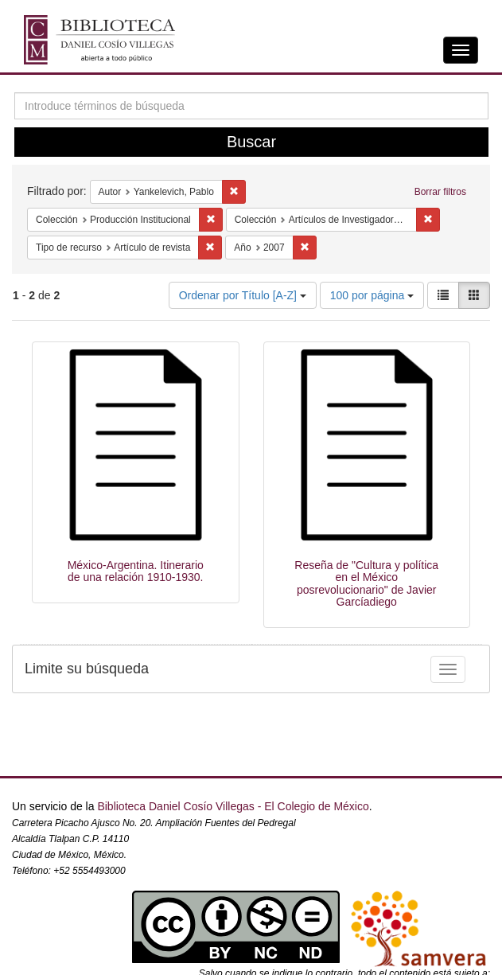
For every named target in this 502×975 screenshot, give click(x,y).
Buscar (251, 141)
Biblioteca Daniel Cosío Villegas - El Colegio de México (232, 806)
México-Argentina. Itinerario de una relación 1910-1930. (136, 571)
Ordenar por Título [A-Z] (242, 295)
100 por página (372, 295)
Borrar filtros (440, 191)
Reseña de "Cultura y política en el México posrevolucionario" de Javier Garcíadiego (366, 583)
